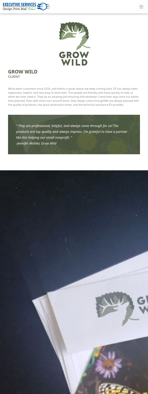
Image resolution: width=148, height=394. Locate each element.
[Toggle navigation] (141, 6)
